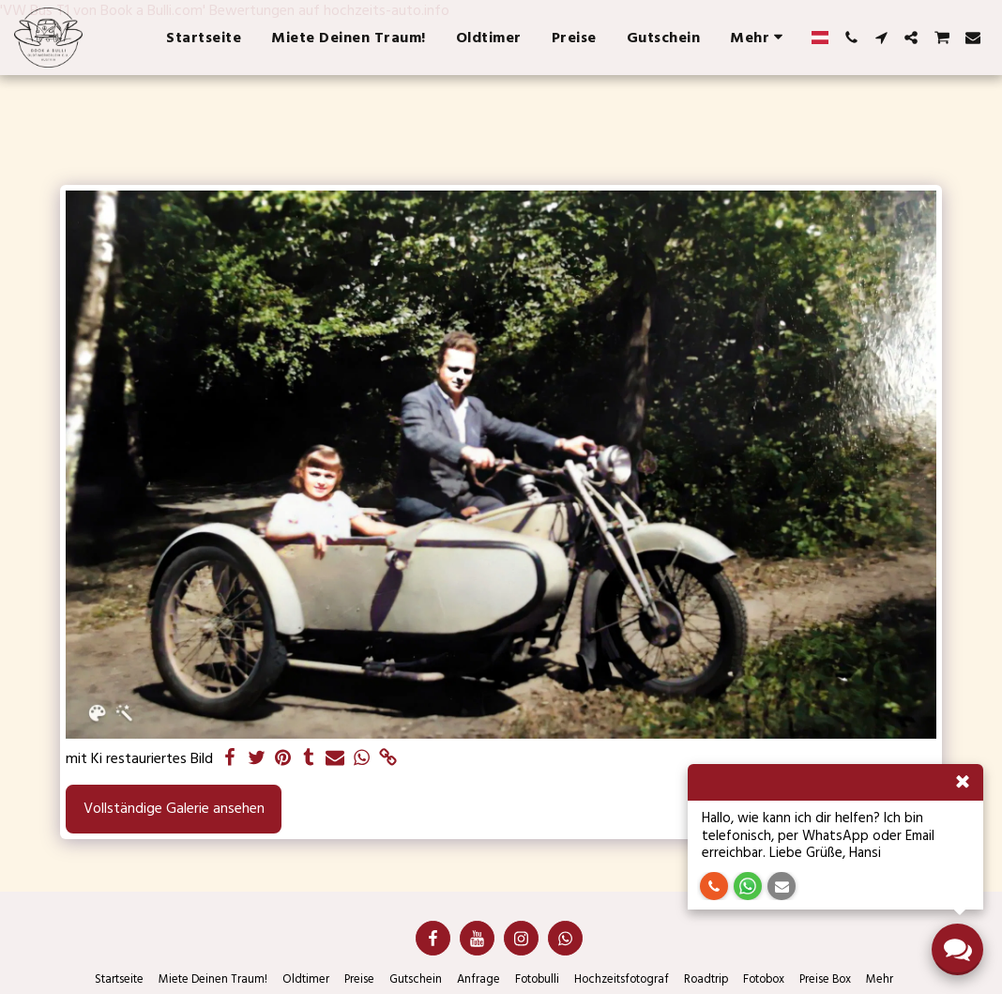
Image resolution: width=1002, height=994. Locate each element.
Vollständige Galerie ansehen (174, 808)
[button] (851, 37)
